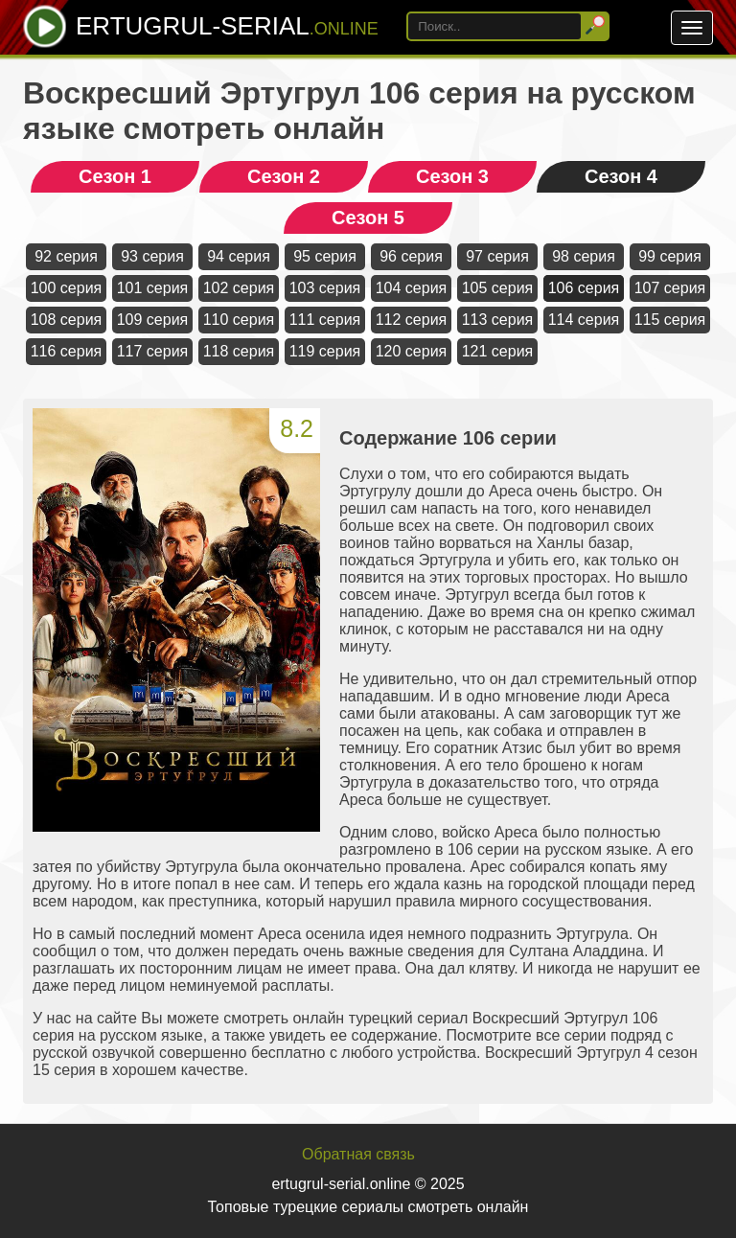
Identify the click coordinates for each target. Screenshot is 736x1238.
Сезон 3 (452, 176)
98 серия (583, 256)
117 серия (153, 351)
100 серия (67, 288)
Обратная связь (358, 1154)
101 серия (153, 288)
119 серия (325, 351)
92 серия (66, 256)
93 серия (152, 256)
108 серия (67, 319)
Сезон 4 (621, 176)
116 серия (67, 351)
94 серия (238, 256)
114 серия (584, 319)
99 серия (670, 256)
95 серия (324, 256)
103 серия (325, 288)
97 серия (497, 256)
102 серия (239, 288)
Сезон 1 (115, 176)
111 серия (325, 319)
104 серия (412, 288)
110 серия (239, 319)
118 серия (239, 351)
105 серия (498, 288)
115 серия (670, 319)
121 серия (498, 351)
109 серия (153, 319)
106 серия (584, 288)
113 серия (498, 319)
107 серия (670, 288)
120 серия (412, 351)
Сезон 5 (368, 217)
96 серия (411, 256)
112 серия (412, 319)
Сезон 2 (283, 176)
